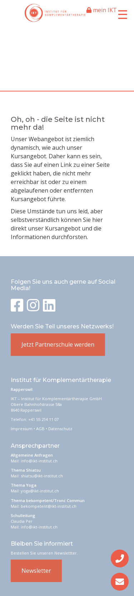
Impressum (22, 428)
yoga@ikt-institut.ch (40, 490)
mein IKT (101, 10)
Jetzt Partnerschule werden (57, 344)
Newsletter (36, 571)
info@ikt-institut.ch (39, 460)
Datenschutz (60, 428)
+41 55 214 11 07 (43, 419)
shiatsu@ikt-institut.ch (42, 475)
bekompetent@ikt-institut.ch (48, 506)
